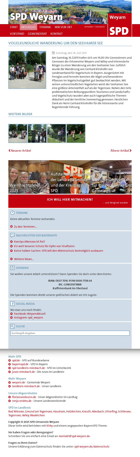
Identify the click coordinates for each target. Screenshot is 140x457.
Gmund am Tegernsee (38, 411)
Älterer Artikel (121, 151)
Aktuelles (28, 27)
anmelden (89, 26)
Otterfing (111, 411)
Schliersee (124, 411)
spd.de (16, 360)
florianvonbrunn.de (24, 397)
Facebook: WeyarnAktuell (30, 314)
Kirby (49, 426)
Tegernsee (14, 415)
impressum (100, 26)
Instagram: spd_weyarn (28, 317)
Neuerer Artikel (19, 151)
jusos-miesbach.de (23, 372)
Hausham (59, 411)
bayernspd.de (20, 364)
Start (14, 27)
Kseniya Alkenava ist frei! (29, 241)
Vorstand (17, 34)
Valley (25, 415)
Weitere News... (23, 259)
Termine (45, 27)
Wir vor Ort (63, 27)
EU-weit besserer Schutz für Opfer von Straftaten (44, 246)
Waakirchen (37, 415)
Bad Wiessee (16, 411)
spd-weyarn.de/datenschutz (91, 446)
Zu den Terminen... (25, 226)
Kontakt (56, 34)
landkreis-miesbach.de (26, 386)
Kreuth (86, 411)
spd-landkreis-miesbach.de (28, 368)
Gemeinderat (37, 34)
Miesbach (98, 411)
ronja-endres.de (21, 401)
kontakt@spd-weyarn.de (74, 436)
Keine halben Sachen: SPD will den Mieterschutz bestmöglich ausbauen (58, 251)
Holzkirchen (73, 411)
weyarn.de (18, 382)
